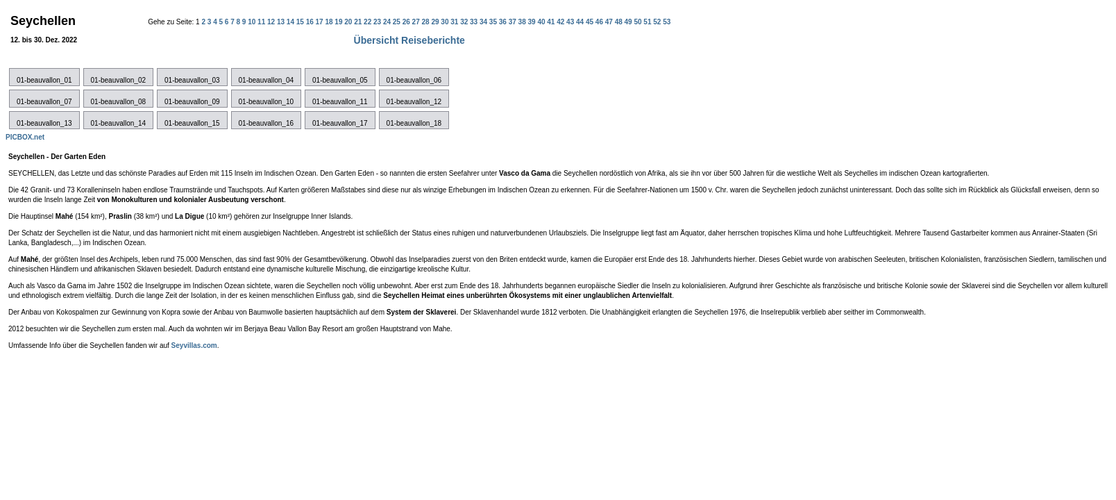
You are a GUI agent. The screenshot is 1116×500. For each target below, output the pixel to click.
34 (484, 22)
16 (311, 22)
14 (291, 22)
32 (465, 22)
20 (349, 22)
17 (321, 22)
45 (590, 22)
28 (427, 22)
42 (561, 22)
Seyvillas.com (194, 345)
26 (407, 22)
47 (610, 22)
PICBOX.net (25, 137)
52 (658, 22)
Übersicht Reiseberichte (409, 40)
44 (581, 22)
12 (272, 22)
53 (666, 22)
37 (513, 22)
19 (339, 22)
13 (282, 22)
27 (417, 22)
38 (523, 22)
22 (368, 22)
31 (455, 22)
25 (398, 22)
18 (330, 22)
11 (262, 22)
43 (571, 22)
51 (648, 22)
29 (436, 22)
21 (359, 22)
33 (475, 22)
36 (504, 22)
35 (494, 22)
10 (252, 22)
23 (378, 22)
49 (629, 22)
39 (532, 22)
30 (445, 22)
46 (600, 22)
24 (388, 22)
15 (301, 22)
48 (620, 22)
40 (542, 22)
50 (638, 22)
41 (552, 22)
